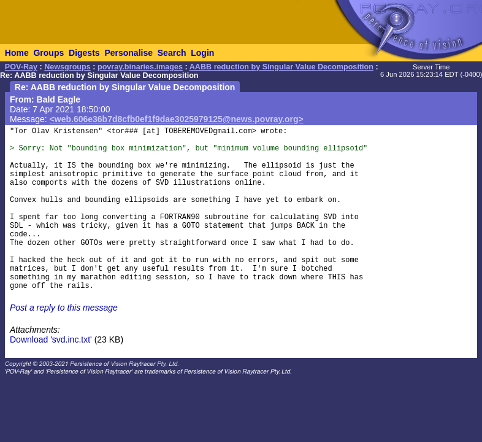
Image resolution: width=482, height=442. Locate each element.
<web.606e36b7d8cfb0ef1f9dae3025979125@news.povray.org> (177, 119)
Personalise (128, 53)
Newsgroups (67, 67)
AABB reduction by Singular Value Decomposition (281, 67)
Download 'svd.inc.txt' (51, 339)
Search (172, 53)
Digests (84, 53)
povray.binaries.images (140, 67)
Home (17, 53)
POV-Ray (21, 67)
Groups (48, 53)
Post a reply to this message (64, 307)
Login (202, 53)
